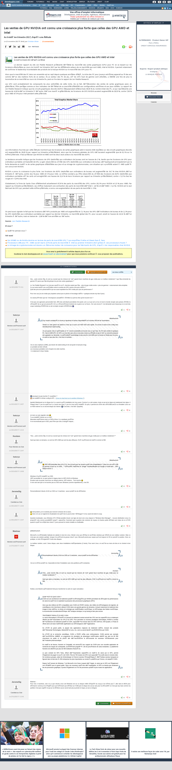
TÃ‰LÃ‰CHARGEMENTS (79, 8)
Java (57, 5)
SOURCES (92, 8)
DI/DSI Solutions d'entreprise (21, 5)
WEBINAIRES (58, 8)
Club (106, 2)
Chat (62, 2)
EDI (72, 5)
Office (95, 5)
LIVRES (66, 8)
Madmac (16, 531)
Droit (99, 2)
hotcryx (16, 315)
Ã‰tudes (91, 2)
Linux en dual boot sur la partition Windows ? (70, 398)
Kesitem (16, 436)
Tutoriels (40, 2)
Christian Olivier (33, 42)
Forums (30, 2)
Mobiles (102, 5)
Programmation (80, 5)
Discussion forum (153, 97)
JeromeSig (16, 491)
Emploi (82, 2)
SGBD (89, 5)
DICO (112, 8)
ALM (43, 5)
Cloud (34, 5)
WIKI (107, 8)
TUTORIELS (43, 8)
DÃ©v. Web (64, 5)
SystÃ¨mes (110, 5)
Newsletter (71, 2)
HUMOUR (119, 8)
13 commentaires (48, 42)
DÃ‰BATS (100, 8)
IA (39, 5)
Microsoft (51, 5)
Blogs (54, 2)
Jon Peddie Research (21, 221)
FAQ (48, 2)
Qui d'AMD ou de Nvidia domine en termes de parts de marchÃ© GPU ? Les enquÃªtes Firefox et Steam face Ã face (56, 240)
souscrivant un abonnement (55, 254)
